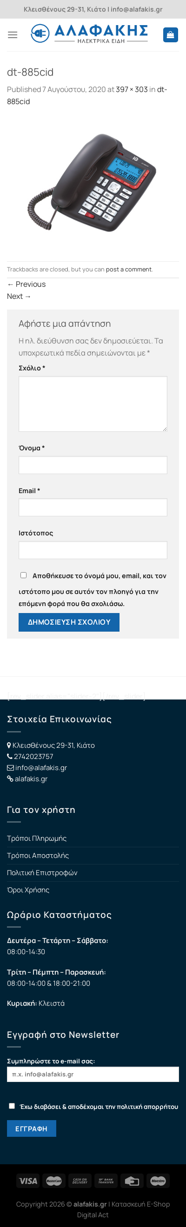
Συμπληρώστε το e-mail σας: (93, 1069)
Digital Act (93, 1214)
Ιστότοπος (36, 532)
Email (29, 490)
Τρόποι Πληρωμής (36, 838)
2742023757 (33, 756)
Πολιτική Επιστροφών (42, 872)
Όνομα (32, 447)
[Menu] (12, 34)
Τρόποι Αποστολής (38, 855)
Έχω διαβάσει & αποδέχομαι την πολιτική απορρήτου (93, 1106)
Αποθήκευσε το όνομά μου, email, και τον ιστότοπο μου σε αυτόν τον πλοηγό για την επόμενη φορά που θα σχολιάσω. (92, 589)
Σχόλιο (32, 367)
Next (19, 296)
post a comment (129, 269)
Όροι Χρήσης (28, 890)
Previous (26, 284)
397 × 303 (132, 89)
